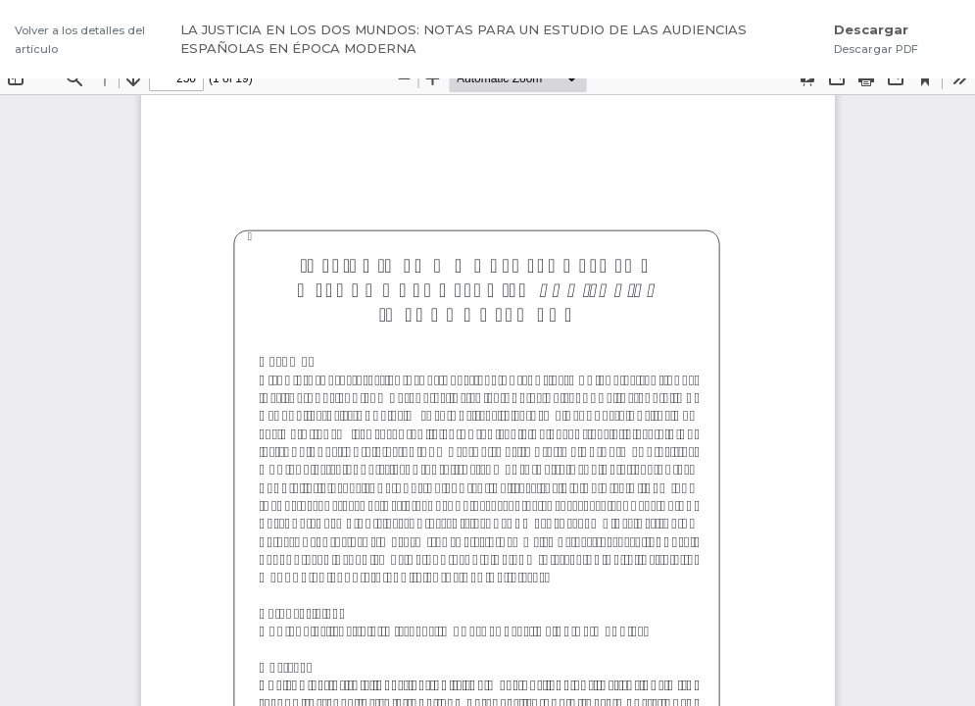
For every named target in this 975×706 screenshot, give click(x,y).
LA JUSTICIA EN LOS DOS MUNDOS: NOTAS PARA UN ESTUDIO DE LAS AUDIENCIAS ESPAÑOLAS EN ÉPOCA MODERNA (463, 39)
